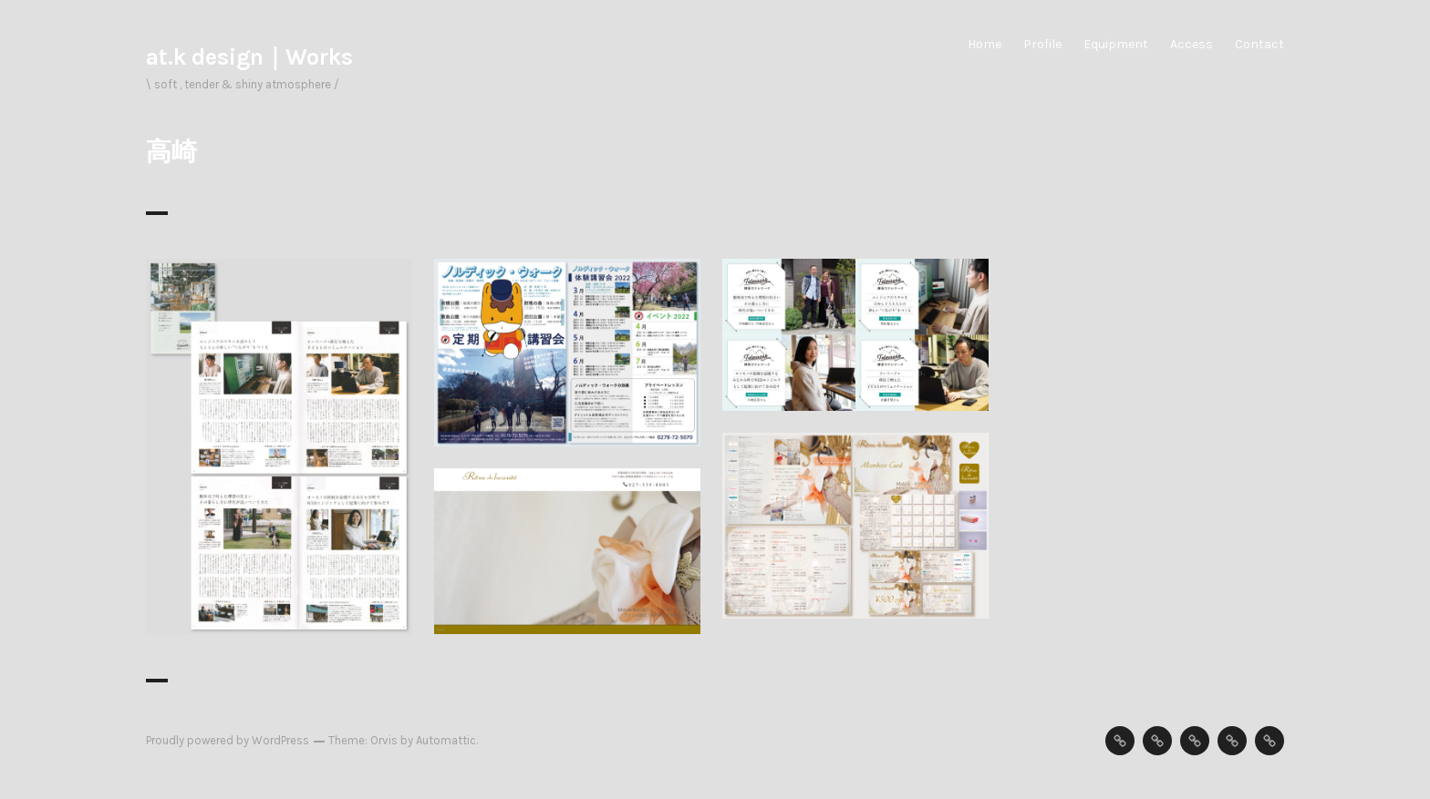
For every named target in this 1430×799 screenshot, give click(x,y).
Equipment (1115, 44)
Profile (1042, 44)
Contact (1259, 44)
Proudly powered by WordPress (227, 740)
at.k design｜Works (249, 57)
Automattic (446, 740)
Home (984, 44)
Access (1191, 44)
